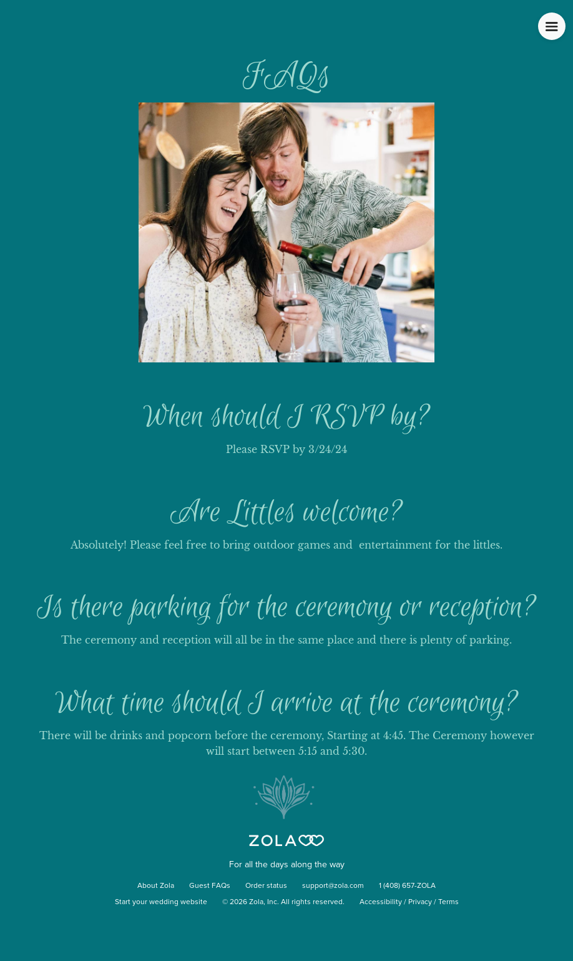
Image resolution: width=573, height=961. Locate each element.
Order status (266, 886)
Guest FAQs (209, 886)
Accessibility (381, 902)
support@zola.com (333, 886)
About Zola (155, 886)
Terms (448, 902)
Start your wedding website (161, 902)
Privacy (420, 902)
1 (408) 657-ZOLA (407, 886)
